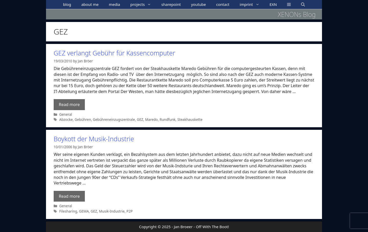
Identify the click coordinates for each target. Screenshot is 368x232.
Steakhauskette (189, 119)
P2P (129, 211)
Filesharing (68, 211)
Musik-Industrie (111, 211)
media (114, 4)
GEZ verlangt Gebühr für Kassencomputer (114, 53)
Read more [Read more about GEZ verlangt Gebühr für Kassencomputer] (69, 104)
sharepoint (171, 4)
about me (90, 4)
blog (67, 4)
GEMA (84, 211)
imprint (252, 4)
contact (222, 4)
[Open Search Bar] (303, 4)
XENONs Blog (297, 14)
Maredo (151, 119)
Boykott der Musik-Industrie (94, 138)
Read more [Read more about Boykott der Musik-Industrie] (69, 196)
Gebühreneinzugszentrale (114, 119)
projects (143, 4)
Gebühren (83, 119)
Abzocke (66, 119)
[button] (289, 4)
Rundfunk (168, 119)
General (65, 114)
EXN (273, 4)
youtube (198, 4)
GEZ (140, 119)
